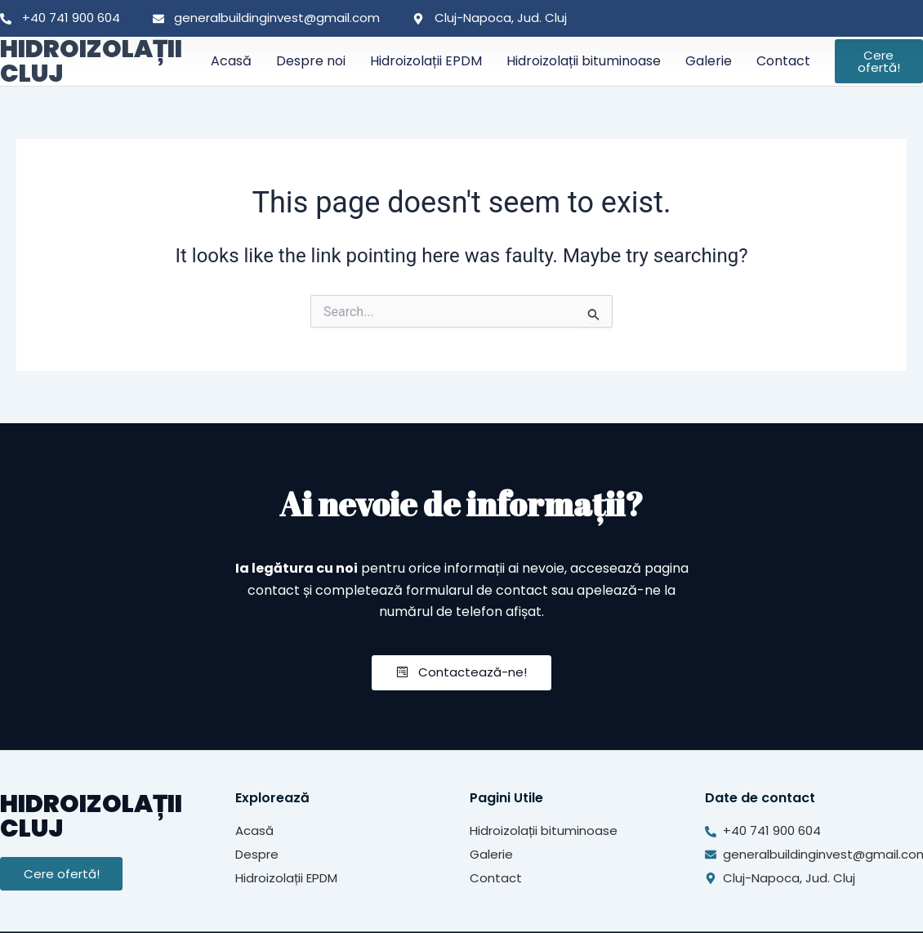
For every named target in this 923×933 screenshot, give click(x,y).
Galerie (708, 60)
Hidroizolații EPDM (426, 60)
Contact (783, 60)
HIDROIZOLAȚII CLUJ (91, 61)
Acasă (231, 60)
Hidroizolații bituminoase (583, 60)
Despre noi (311, 60)
